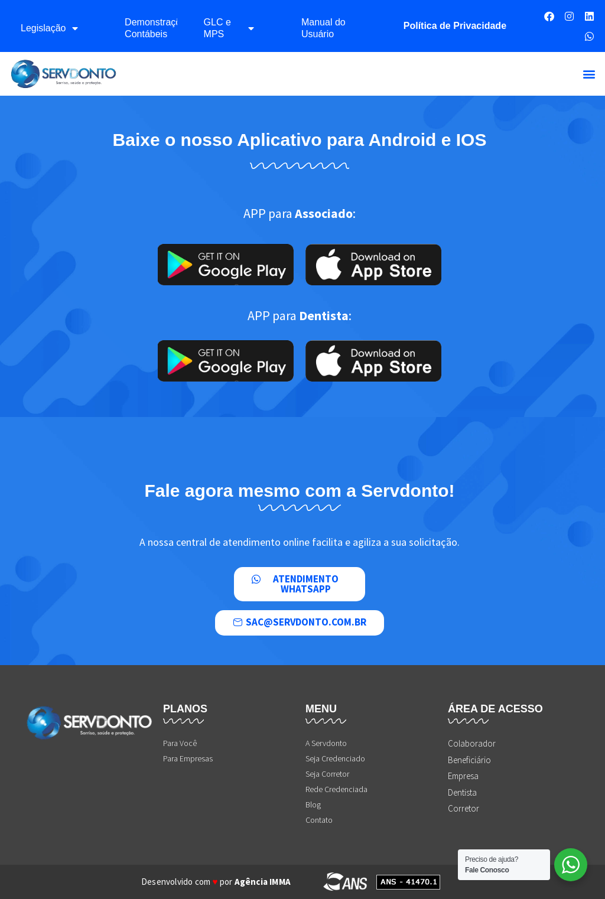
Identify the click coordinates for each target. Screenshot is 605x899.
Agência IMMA (263, 881)
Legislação (49, 28)
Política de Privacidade (455, 26)
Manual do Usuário (323, 28)
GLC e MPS (229, 28)
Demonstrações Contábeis (151, 28)
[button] (589, 74)
